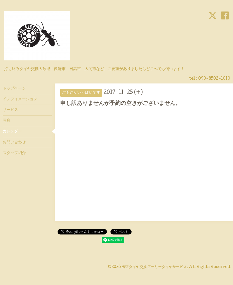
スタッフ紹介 (14, 153)
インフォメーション (20, 99)
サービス (10, 110)
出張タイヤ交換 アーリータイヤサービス (154, 267)
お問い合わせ (14, 142)
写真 (6, 121)
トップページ (14, 88)
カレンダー (12, 131)
